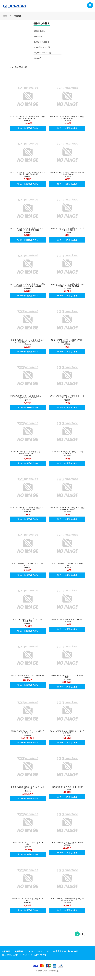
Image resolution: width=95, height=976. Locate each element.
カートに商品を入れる (27, 128)
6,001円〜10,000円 (42, 47)
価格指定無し (39, 31)
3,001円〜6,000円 (41, 42)
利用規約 (19, 951)
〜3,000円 (38, 36)
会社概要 (6, 951)
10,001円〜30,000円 (42, 53)
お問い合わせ (40, 955)
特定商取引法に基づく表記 (65, 951)
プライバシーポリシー (38, 951)
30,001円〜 (38, 58)
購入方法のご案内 (10, 955)
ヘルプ (26, 955)
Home (4, 16)
